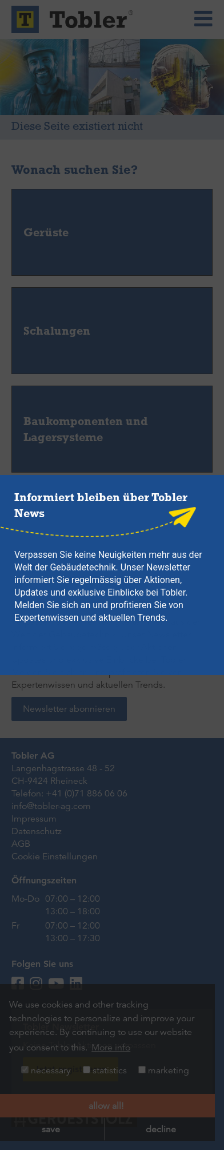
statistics (105, 1070)
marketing (163, 1070)
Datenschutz (36, 831)
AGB (20, 844)
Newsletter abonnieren (69, 709)
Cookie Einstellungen (54, 856)
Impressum (34, 818)
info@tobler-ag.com (51, 806)
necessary (46, 1070)
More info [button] (110, 1047)
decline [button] (161, 1129)
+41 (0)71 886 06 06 (86, 793)
